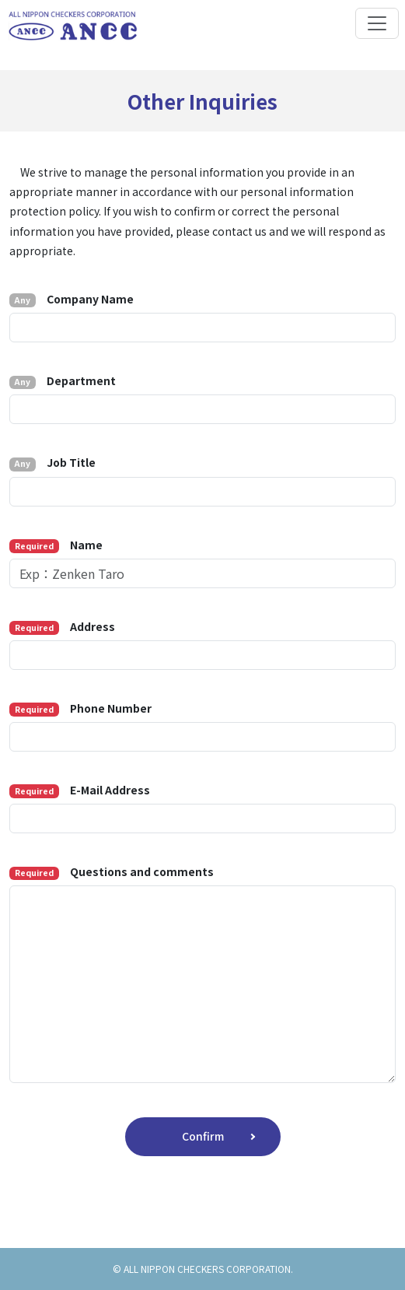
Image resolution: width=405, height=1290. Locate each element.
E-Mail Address (79, 790)
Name (56, 545)
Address (62, 627)
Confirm (203, 1136)
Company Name (71, 299)
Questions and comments (111, 872)
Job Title (52, 462)
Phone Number (80, 708)
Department (62, 381)
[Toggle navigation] (377, 23)
